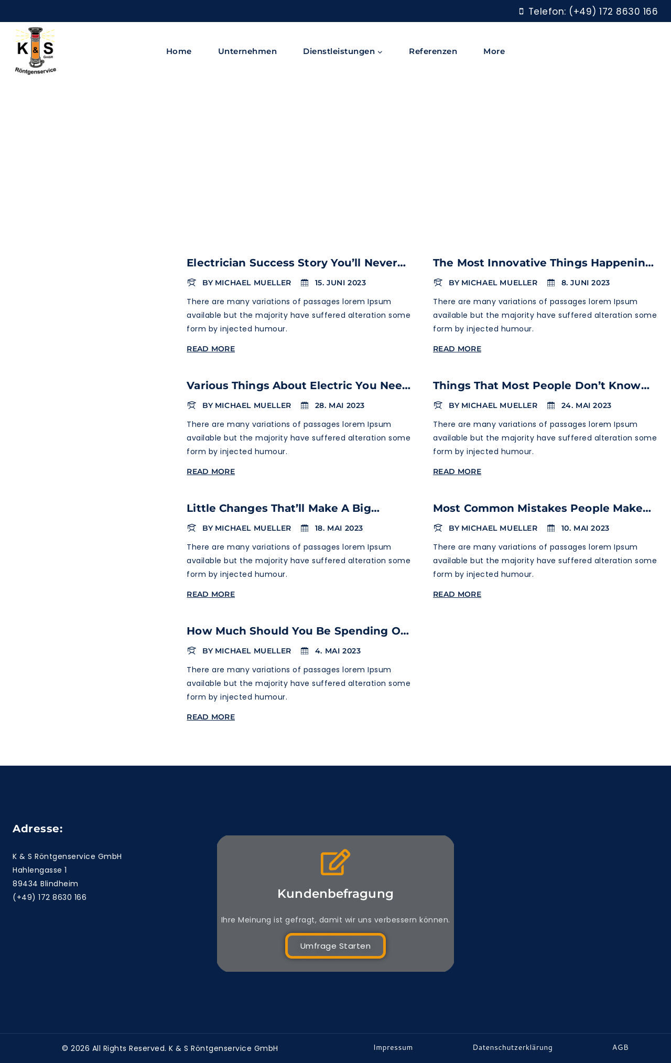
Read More (213, 348)
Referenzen (433, 51)
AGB (620, 1047)
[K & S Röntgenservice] (36, 52)
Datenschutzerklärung (512, 1047)
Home (179, 51)
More (494, 51)
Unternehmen (247, 51)
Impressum (393, 1047)
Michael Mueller (253, 282)
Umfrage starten (335, 945)
